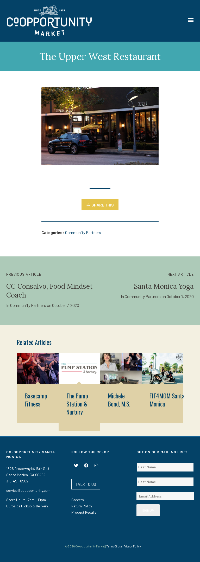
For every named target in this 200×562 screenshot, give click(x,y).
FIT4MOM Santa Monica (167, 399)
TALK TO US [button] (86, 484)
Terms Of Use (114, 546)
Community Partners (83, 232)
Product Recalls (83, 512)
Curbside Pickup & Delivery (27, 506)
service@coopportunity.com (28, 490)
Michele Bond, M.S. (119, 399)
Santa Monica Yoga (164, 286)
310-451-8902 (17, 481)
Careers (77, 500)
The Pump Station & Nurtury (77, 403)
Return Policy (81, 506)
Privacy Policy (132, 546)
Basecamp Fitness (36, 399)
